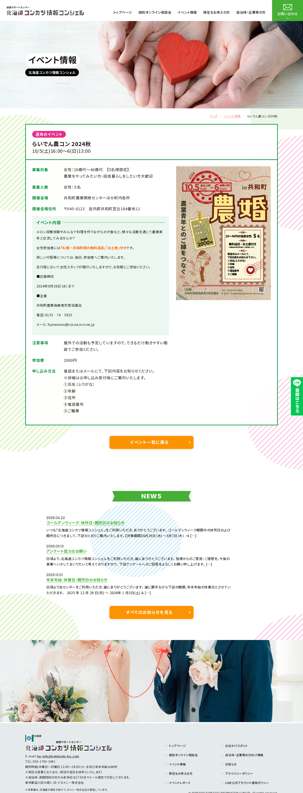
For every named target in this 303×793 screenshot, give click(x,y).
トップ (214, 116)
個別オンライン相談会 (183, 738)
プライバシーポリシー (239, 757)
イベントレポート (180, 766)
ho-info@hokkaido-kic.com (58, 740)
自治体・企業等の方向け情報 (244, 738)
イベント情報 (232, 116)
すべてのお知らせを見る (149, 596)
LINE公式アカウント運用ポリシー (247, 766)
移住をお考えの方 (181, 757)
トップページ (177, 729)
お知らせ (231, 748)
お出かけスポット (236, 729)
